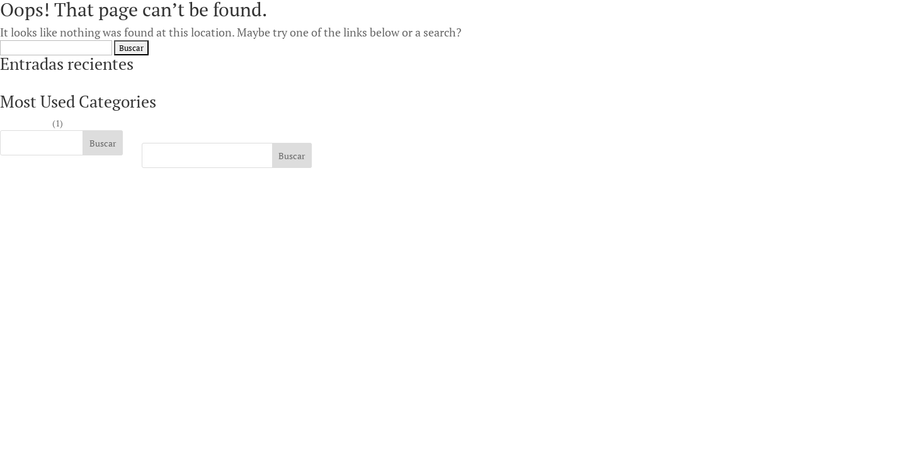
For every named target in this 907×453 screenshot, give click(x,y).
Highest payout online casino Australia (74, 85)
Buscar (102, 143)
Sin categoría (25, 123)
